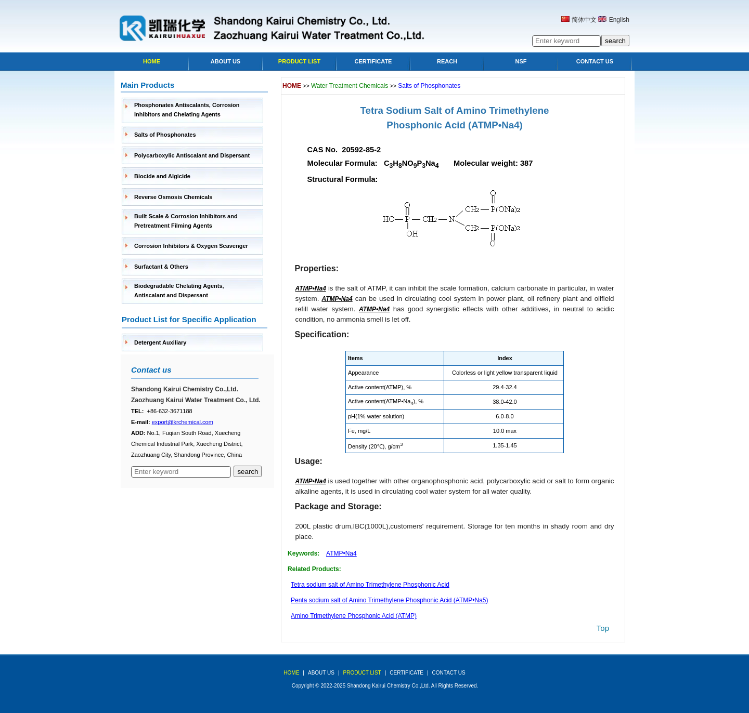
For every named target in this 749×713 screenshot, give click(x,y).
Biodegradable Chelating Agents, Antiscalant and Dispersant (179, 290)
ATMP (376, 288)
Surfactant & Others (161, 266)
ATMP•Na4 (341, 553)
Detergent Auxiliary (160, 342)
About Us (225, 61)
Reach (447, 61)
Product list (299, 61)
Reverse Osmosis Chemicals (173, 197)
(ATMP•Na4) (495, 125)
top (603, 628)
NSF (521, 61)
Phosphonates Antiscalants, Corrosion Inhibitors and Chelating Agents (187, 109)
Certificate (373, 61)
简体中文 (584, 19)
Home (151, 61)
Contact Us (594, 61)
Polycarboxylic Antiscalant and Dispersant (192, 155)
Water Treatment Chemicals (349, 85)
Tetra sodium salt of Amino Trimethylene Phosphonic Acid (370, 584)
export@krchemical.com (182, 422)
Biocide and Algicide (162, 176)
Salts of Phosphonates (165, 134)
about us (321, 673)
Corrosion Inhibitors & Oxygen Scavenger (191, 246)
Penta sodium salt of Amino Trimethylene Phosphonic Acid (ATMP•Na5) (389, 600)
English (619, 19)
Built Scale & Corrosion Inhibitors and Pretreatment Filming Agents (186, 221)
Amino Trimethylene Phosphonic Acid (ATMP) (354, 615)
